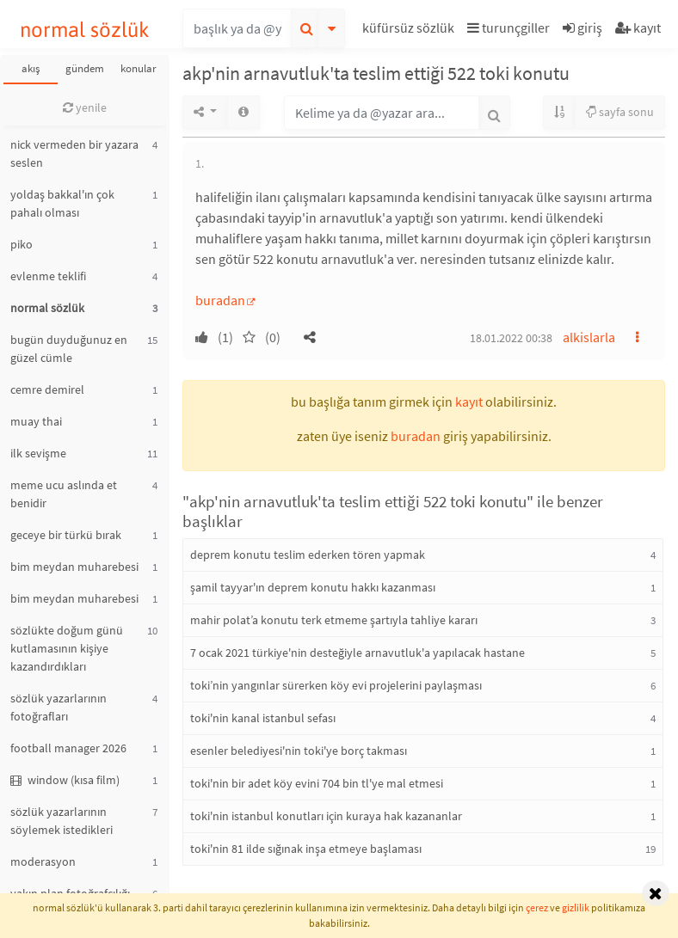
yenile (85, 107)
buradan (220, 300)
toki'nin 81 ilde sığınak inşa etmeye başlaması (306, 848)
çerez (537, 907)
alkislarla (589, 337)
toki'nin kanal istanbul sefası (263, 718)
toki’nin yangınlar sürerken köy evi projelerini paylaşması (336, 685)
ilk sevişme (38, 453)
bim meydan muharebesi (74, 566)
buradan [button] (416, 435)
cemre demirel (47, 389)
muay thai (36, 421)
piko (21, 244)
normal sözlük (85, 29)
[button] (410, 30)
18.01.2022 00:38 (511, 338)
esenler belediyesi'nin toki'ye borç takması (298, 750)
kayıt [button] (469, 401)
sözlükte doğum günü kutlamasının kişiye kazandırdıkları (66, 648)
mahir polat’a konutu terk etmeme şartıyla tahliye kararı (334, 620)
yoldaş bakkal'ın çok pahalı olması (62, 203)
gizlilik (575, 907)
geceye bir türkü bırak (65, 535)
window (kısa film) (65, 780)
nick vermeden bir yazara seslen (74, 153)
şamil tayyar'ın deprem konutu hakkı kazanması (312, 587)
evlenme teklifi (48, 276)
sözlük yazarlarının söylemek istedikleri (61, 820)
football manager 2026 (68, 748)
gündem (84, 68)
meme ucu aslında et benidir (63, 494)
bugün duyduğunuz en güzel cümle (68, 348)
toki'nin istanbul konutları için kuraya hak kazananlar (326, 816)
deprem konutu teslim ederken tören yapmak (307, 554)
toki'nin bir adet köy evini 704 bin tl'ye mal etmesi (316, 783)
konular (138, 68)
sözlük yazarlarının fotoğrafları (58, 707)
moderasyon (43, 861)
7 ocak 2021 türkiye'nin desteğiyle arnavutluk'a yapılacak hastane (357, 652)
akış (31, 68)
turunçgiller (508, 27)
